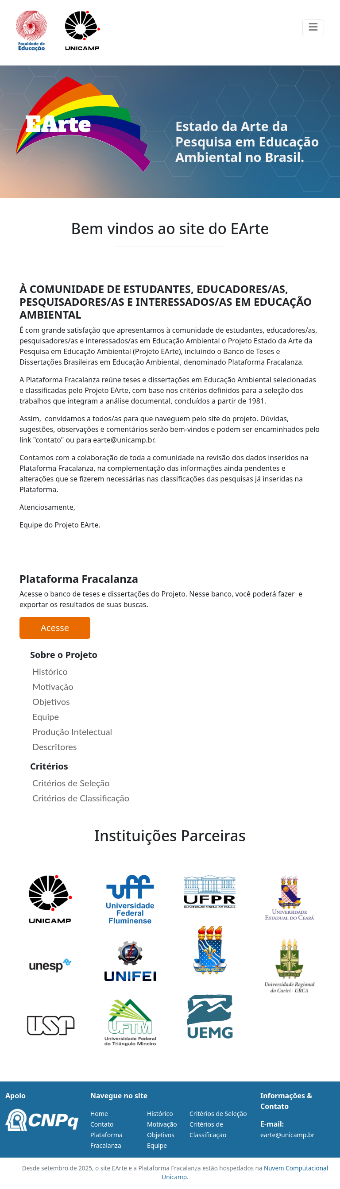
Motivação (52, 686)
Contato (101, 1124)
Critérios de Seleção (71, 782)
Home (99, 1113)
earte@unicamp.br (287, 1135)
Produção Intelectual (72, 731)
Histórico (50, 671)
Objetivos (51, 701)
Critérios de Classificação (80, 798)
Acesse (55, 628)
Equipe (45, 716)
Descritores (54, 746)
